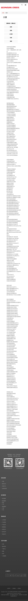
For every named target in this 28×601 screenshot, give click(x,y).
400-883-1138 (16, 456)
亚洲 (11, 30)
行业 (3, 504)
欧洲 (11, 27)
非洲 (11, 37)
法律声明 (8, 588)
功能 (3, 481)
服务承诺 (4, 546)
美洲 (11, 41)
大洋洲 (10, 34)
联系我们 (19, 588)
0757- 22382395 (17, 454)
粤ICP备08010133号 (22, 591)
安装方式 (4, 486)
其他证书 (4, 534)
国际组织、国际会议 (10, 23)
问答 (3, 544)
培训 (3, 553)
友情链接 (14, 588)
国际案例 (4, 506)
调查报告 (4, 527)
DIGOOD (19, 593)
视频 (3, 551)
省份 (3, 502)
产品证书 (4, 524)
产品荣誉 (4, 522)
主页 (3, 12)
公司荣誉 (4, 519)
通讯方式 (4, 483)
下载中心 (4, 548)
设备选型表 (4, 488)
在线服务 (4, 555)
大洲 (3, 508)
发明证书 (4, 529)
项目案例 (4, 498)
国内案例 (4, 500)
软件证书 (4, 531)
